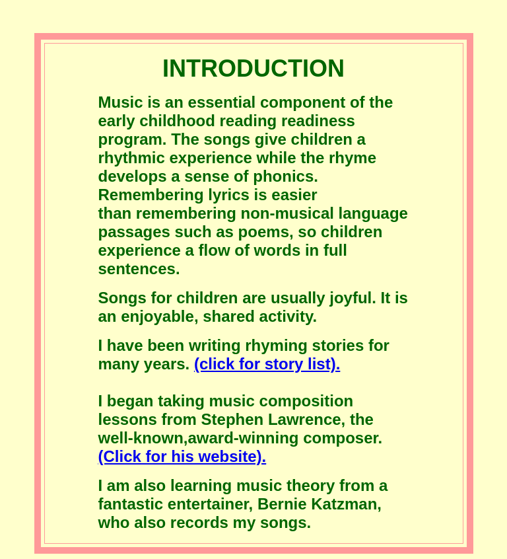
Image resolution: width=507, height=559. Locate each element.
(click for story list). (267, 364)
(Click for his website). (182, 456)
